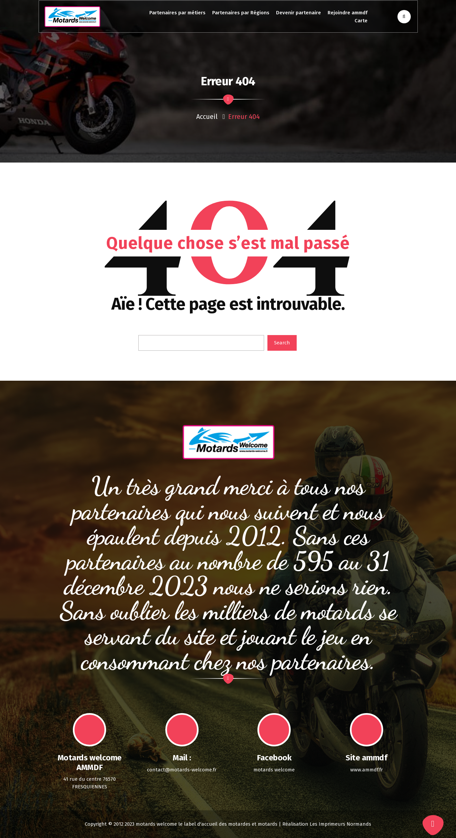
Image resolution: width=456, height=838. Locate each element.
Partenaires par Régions (240, 13)
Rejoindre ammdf (348, 13)
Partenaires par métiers (177, 13)
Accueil (207, 117)
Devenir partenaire (298, 13)
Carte (361, 21)
